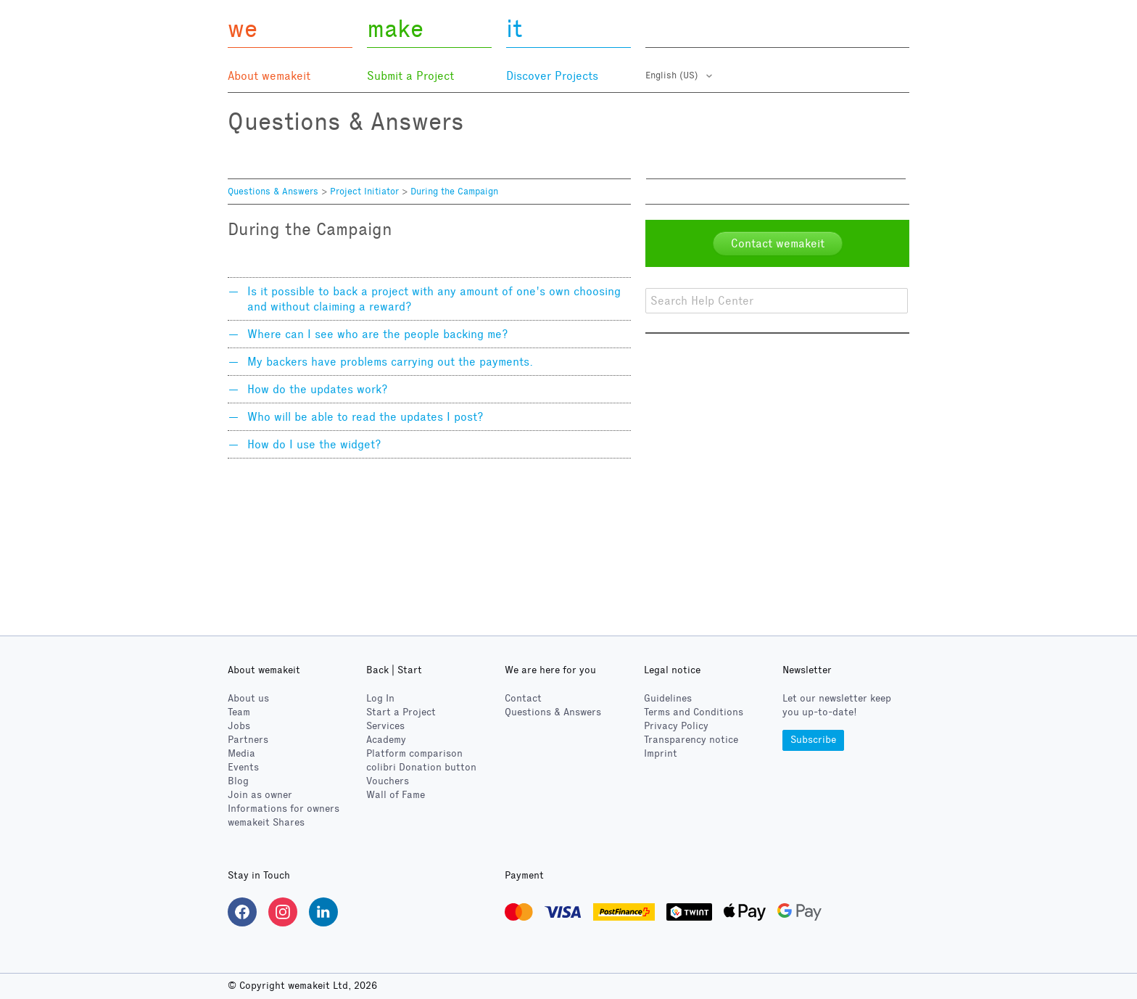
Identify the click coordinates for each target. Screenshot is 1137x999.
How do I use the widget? (314, 444)
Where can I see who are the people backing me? (377, 334)
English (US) (673, 75)
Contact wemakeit (777, 243)
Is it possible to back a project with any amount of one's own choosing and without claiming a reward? (434, 298)
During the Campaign (454, 191)
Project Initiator (364, 191)
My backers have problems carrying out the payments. (390, 362)
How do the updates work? (317, 389)
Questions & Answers (273, 191)
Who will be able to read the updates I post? (365, 417)
